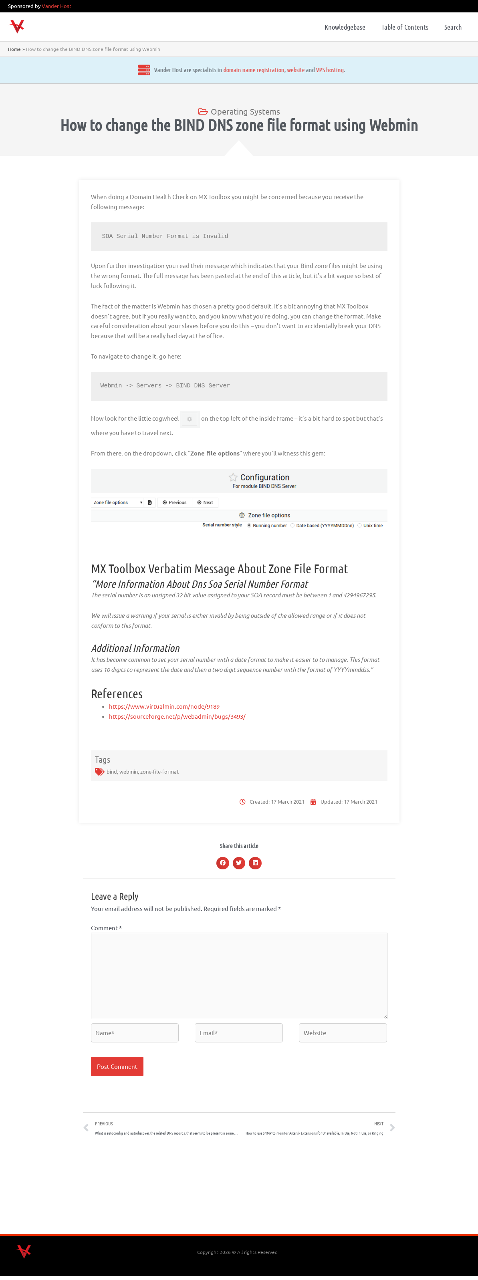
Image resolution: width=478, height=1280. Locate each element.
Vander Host (56, 5)
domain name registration (187, 69)
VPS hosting (263, 69)
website (229, 69)
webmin (128, 771)
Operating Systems (245, 111)
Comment (106, 927)
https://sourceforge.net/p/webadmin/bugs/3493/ (177, 716)
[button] (222, 863)
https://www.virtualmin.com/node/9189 (164, 706)
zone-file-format (159, 771)
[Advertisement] (239, 1192)
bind (112, 771)
